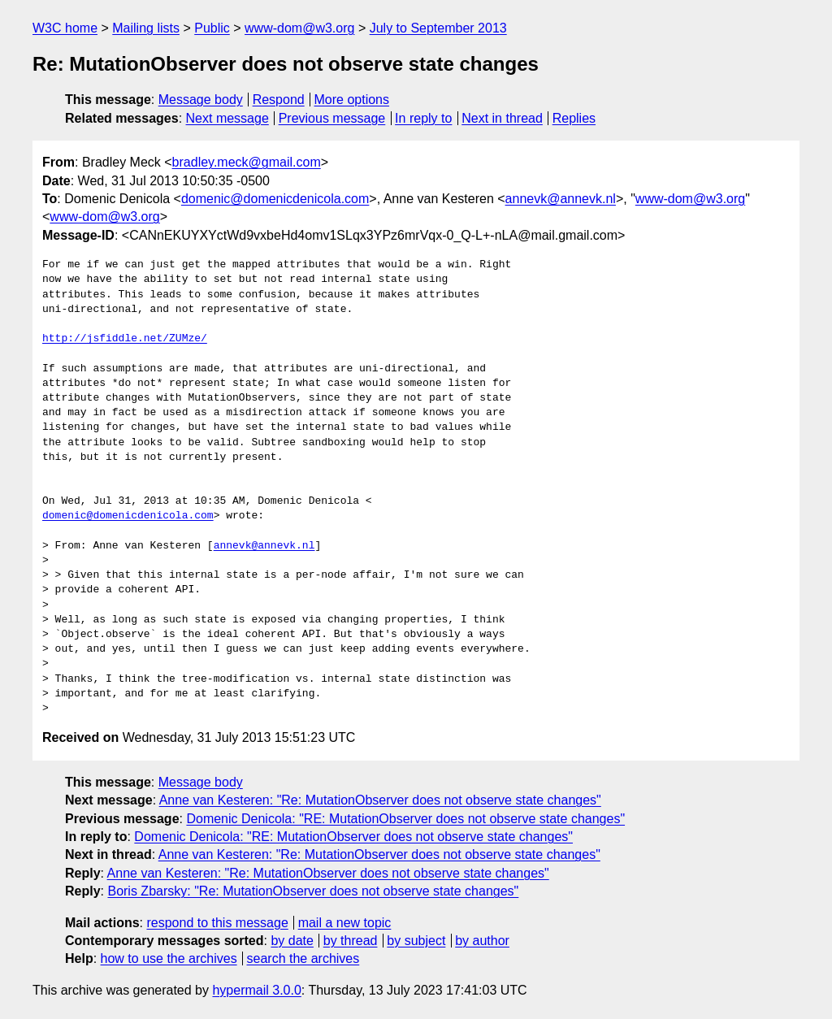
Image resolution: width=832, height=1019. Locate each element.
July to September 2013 (438, 28)
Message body (200, 99)
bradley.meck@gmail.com (246, 162)
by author (482, 940)
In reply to (423, 118)
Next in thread (502, 118)
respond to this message (217, 923)
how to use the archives (169, 958)
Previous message (332, 118)
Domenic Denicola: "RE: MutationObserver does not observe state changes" (405, 819)
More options (352, 99)
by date (292, 940)
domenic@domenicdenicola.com (275, 199)
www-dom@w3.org (299, 28)
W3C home (65, 28)
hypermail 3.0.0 (256, 990)
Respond (279, 99)
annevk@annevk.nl (560, 199)
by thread (350, 940)
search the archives (303, 958)
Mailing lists (146, 28)
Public (212, 28)
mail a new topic (345, 923)
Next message (227, 118)
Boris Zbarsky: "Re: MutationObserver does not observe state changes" (312, 891)
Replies (574, 118)
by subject (416, 940)
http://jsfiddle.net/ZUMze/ (124, 339)
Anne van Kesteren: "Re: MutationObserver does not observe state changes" (380, 800)
